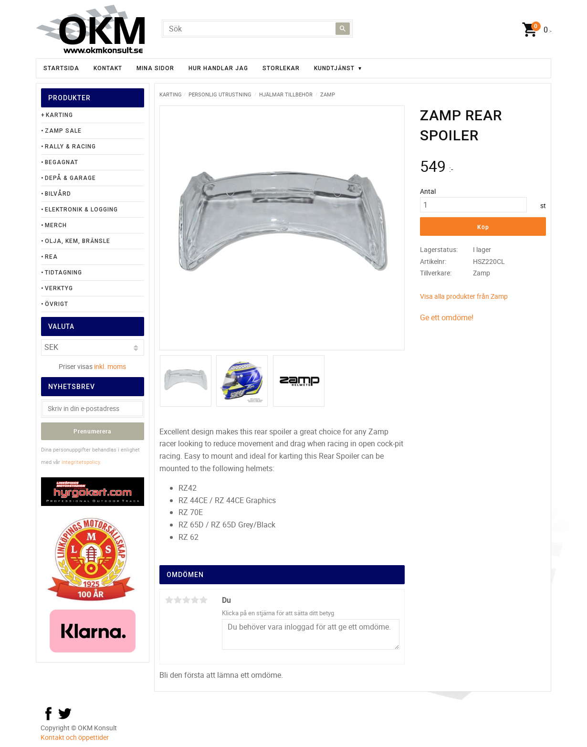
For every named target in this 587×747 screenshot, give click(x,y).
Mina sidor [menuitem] (155, 68)
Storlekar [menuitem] (281, 68)
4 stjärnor (194, 600)
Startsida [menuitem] (61, 68)
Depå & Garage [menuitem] (70, 178)
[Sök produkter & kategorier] (257, 28)
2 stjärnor (177, 600)
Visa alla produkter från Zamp (464, 296)
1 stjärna (169, 600)
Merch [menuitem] (56, 225)
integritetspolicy (81, 461)
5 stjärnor (203, 600)
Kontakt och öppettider (75, 737)
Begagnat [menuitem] (61, 162)
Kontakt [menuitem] (108, 68)
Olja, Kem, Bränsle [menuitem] (77, 241)
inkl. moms (110, 366)
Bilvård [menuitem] (58, 193)
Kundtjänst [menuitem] (334, 68)
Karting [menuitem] (59, 115)
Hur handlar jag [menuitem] (218, 68)
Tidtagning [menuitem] (63, 272)
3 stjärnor (186, 600)
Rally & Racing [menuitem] (70, 146)
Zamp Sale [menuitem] (63, 130)
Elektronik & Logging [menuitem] (81, 209)
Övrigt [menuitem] (56, 304)
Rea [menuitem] (51, 256)
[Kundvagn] (534, 30)
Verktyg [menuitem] (59, 288)
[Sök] (342, 28)
